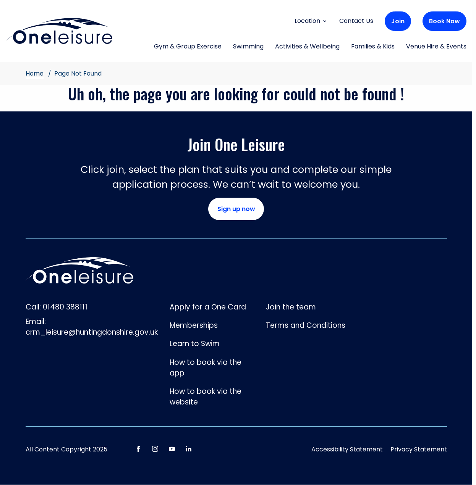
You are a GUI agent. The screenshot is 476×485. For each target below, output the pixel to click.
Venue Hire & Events (436, 47)
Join (398, 21)
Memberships (194, 325)
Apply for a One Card (208, 307)
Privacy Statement (418, 449)
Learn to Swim (195, 343)
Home (35, 73)
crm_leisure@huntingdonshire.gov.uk (92, 332)
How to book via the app (205, 367)
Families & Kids (373, 47)
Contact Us (356, 20)
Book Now (444, 21)
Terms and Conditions (305, 325)
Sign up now (236, 209)
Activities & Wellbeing (307, 47)
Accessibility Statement (347, 449)
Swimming (248, 47)
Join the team (291, 307)
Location (311, 20)
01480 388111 (65, 307)
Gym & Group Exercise (188, 47)
